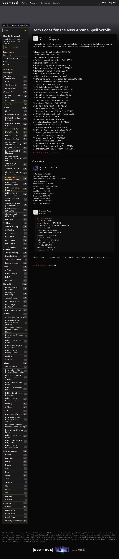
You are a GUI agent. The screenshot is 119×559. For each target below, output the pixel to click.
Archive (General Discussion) (16, 288)
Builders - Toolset (16, 135)
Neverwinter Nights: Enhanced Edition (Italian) (16, 371)
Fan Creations (16, 280)
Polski (16, 461)
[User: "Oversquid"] (35, 38)
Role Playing (16, 277)
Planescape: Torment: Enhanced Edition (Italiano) (16, 377)
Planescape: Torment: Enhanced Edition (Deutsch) (16, 330)
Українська (16, 482)
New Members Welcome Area (16, 96)
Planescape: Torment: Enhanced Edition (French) (16, 426)
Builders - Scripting (16, 139)
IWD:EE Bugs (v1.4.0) (16, 310)
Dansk (16, 472)
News (16, 81)
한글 (16, 486)
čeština (16, 475)
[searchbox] (14, 30)
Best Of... (56, 3)
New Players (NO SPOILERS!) (16, 210)
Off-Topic (16, 270)
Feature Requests (16, 263)
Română (16, 496)
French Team (16, 517)
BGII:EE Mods (16, 240)
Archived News (16, 88)
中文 (16, 493)
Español (16, 454)
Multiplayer (16, 219)
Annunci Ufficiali (16, 367)
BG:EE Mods (16, 237)
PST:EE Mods (16, 233)
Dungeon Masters (16, 147)
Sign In (103, 3)
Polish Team (16, 510)
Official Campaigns (16, 128)
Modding (16, 356)
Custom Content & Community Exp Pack (16, 143)
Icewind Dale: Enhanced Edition (16, 178)
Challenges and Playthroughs (16, 215)
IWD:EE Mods (16, 244)
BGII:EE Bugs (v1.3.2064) (16, 306)
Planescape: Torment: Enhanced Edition (16, 173)
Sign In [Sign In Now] (7, 47)
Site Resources (16, 100)
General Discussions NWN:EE (16, 124)
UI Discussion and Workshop (16, 199)
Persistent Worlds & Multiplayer (16, 152)
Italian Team (16, 513)
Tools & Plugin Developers (16, 164)
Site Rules (16, 104)
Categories (34, 3)
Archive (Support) (16, 298)
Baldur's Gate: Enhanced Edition (16, 183)
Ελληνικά (16, 500)
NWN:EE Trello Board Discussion (16, 119)
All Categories (8, 73)
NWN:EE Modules (16, 132)
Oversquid (42, 37)
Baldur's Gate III (16, 273)
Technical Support (16, 169)
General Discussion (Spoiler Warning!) (16, 204)
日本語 (16, 489)
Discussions (45, 3)
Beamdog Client (16, 256)
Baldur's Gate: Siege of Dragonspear (16, 189)
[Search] (25, 30)
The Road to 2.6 (16, 85)
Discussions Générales (16, 414)
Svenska (16, 468)
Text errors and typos (16, 259)
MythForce (16, 111)
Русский (16, 465)
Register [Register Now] (16, 47)
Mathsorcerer (43, 167)
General (16, 507)
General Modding (16, 226)
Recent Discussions (10, 58)
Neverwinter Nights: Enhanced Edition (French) (16, 419)
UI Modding (16, 230)
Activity (24, 3)
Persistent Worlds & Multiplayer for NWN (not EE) (16, 158)
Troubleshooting (16, 253)
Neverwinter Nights (16, 114)
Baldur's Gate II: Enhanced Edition (16, 194)
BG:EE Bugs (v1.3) (16, 301)
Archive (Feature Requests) (16, 293)
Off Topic (16, 359)
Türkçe (16, 479)
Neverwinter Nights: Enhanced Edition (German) (16, 322)
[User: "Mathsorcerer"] (35, 168)
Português (16, 458)
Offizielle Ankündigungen (16, 317)
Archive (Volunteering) (16, 520)
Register (112, 3)
